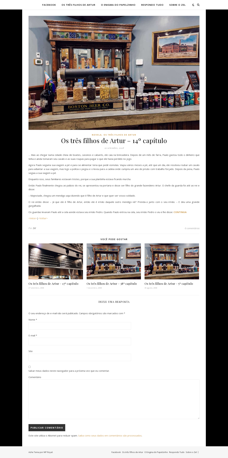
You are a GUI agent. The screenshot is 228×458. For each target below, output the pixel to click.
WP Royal (48, 452)
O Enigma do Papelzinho (118, 4)
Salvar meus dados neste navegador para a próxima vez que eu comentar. (69, 370)
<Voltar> (43, 218)
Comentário (34, 377)
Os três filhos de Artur (78, 4)
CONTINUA (180, 212)
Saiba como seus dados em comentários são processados (110, 435)
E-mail (32, 335)
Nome (32, 319)
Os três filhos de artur (120, 135)
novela (97, 135)
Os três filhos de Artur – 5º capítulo (169, 284)
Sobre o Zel (177, 4)
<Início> (32, 218)
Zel (34, 228)
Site (30, 351)
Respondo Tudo (152, 4)
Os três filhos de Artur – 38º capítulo (112, 284)
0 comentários (192, 228)
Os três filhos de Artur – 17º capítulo (53, 284)
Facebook (49, 4)
